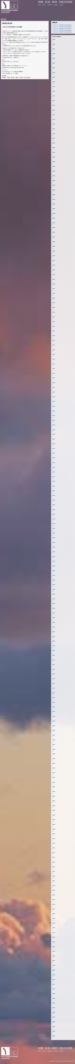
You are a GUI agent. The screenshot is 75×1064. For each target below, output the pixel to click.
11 (52, 79)
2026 (53, 1017)
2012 (53, 368)
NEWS (54, 2)
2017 (53, 650)
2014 (53, 481)
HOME (40, 2)
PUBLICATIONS (65, 2)
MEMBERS (50, 5)
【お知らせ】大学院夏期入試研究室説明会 (62, 28)
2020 (53, 786)
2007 (53, 86)
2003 (53, 49)
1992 (53, 39)
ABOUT (39, 5)
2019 (53, 754)
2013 (53, 425)
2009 (53, 199)
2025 (53, 984)
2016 (53, 594)
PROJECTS (56, 5)
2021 (53, 833)
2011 (53, 312)
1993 (53, 44)
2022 (53, 880)
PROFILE (44, 5)
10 (52, 74)
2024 (53, 951)
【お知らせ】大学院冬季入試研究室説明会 (62, 26)
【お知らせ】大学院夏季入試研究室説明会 (62, 25)
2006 (53, 53)
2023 (53, 923)
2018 (53, 702)
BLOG (47, 2)
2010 (53, 255)
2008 (53, 143)
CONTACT (62, 5)
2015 (53, 537)
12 (52, 83)
